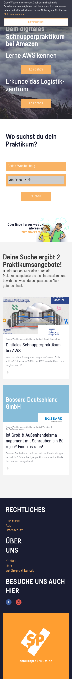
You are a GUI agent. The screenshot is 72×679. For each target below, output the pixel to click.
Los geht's (36, 69)
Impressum (13, 520)
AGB (9, 525)
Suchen (36, 196)
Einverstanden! (36, 22)
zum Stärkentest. (34, 232)
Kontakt (11, 561)
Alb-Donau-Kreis (36, 180)
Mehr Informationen (14, 14)
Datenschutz (14, 530)
